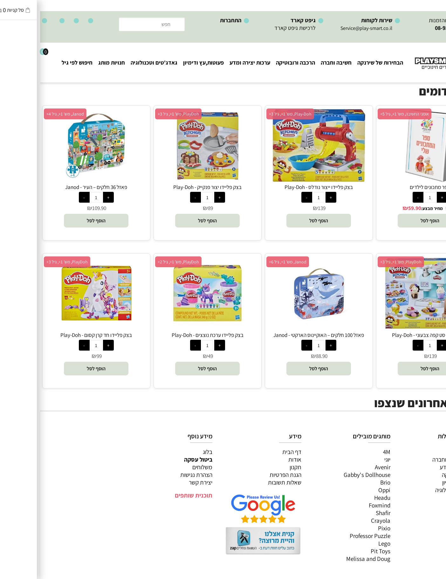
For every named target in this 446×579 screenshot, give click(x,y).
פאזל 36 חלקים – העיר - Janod (56, 187)
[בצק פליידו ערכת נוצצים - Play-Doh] (167, 327)
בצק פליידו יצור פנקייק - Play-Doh (167, 187)
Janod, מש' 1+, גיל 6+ (247, 262)
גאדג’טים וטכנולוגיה (417, 490)
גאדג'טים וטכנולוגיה (114, 62)
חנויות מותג (71, 62)
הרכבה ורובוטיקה (255, 62)
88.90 (281, 355)
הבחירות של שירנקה (340, 62)
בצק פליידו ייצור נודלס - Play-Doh (278, 187)
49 (170, 355)
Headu (342, 497)
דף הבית (251, 452)
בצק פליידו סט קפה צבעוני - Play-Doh (390, 334)
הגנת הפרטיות (245, 474)
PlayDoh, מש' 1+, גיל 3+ (138, 114)
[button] (390, 220)
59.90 (374, 208)
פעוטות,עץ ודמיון (420, 482)
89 (170, 208)
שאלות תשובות (244, 482)
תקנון (255, 467)
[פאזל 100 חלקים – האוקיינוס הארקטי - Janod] (278, 327)
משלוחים (162, 467)
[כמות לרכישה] (390, 197)
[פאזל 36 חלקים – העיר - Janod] (56, 180)
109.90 (59, 208)
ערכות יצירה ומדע (209, 62)
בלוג (167, 452)
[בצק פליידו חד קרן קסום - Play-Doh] (56, 327)
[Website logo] (407, 57)
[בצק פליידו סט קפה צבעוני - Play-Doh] (390, 327)
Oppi (344, 490)
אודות (254, 459)
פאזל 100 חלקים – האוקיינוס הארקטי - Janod (278, 334)
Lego (344, 543)
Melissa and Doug (328, 558)
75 (412, 208)
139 (281, 208)
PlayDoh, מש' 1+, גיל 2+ (138, 262)
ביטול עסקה (158, 459)
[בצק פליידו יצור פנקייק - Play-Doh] (167, 180)
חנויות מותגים (424, 497)
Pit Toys (340, 551)
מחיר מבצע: (392, 208)
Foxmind (339, 505)
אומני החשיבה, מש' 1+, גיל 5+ (364, 114)
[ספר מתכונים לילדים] (389, 180)
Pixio (344, 528)
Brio (345, 482)
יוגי (347, 459)
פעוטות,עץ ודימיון (163, 62)
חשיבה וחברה (296, 62)
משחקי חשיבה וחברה (415, 459)
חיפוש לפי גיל (37, 62)
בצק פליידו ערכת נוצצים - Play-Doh (167, 334)
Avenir (342, 467)
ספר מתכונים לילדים (390, 187)
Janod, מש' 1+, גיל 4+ (25, 114)
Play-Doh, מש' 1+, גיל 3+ (250, 114)
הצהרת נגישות (156, 474)
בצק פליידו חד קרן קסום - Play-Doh (56, 334)
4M (346, 452)
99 (59, 355)
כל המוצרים (426, 452)
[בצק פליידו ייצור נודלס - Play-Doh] (278, 180)
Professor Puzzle (330, 536)
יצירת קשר (160, 482)
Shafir (343, 513)
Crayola (340, 520)
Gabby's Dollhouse (327, 474)
